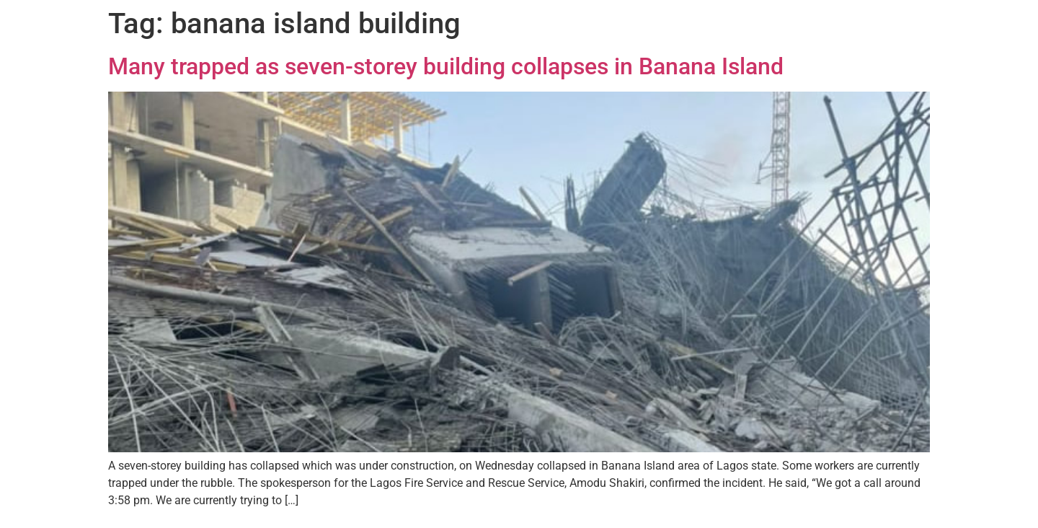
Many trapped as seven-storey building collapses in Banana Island (446, 66)
